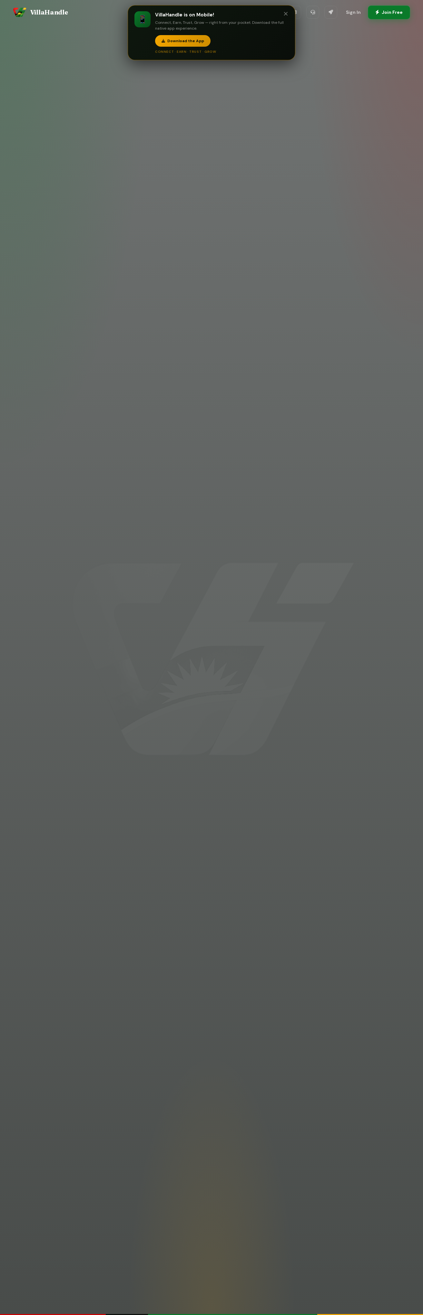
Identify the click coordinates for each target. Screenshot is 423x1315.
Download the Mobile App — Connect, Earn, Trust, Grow (211, 724)
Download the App (183, 40)
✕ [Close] (286, 14)
